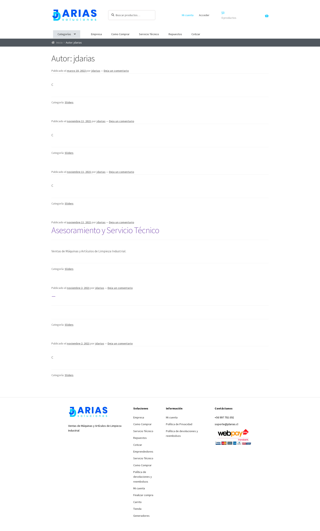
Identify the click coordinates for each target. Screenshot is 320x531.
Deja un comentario (116, 71)
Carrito (137, 502)
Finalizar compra (143, 495)
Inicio (59, 42)
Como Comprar (120, 34)
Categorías (64, 34)
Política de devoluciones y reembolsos (142, 476)
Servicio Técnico (149, 34)
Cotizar (195, 34)
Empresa (96, 34)
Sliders (69, 102)
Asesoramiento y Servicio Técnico (105, 230)
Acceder (204, 15)
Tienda (137, 509)
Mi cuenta (187, 15)
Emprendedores (143, 451)
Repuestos (175, 34)
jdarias (95, 71)
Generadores (141, 516)
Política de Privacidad (179, 424)
